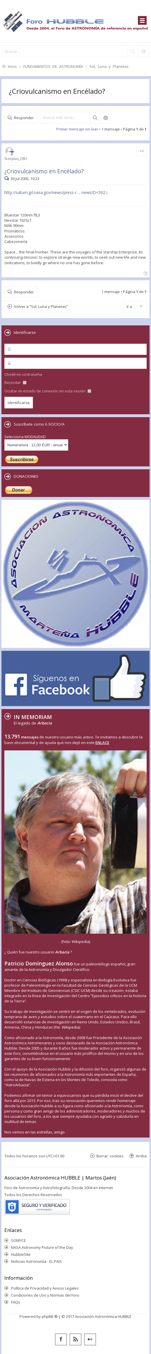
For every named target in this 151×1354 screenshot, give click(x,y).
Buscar (95, 117)
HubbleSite (21, 1254)
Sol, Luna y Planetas (109, 66)
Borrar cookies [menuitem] (110, 1156)
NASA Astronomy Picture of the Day (42, 1247)
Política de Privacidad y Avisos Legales (45, 1288)
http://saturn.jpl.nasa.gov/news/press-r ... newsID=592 (54, 192)
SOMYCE (18, 1240)
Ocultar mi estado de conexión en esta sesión (47, 391)
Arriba (141, 1156)
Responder (24, 117)
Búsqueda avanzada (105, 117)
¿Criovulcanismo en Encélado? (57, 91)
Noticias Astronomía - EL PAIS (36, 1261)
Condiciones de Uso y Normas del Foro (45, 1295)
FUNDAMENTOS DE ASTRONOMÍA (53, 66)
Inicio (12, 66)
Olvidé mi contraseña (23, 374)
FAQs (15, 1302)
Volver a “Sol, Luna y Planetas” (41, 306)
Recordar (15, 382)
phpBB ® (50, 1316)
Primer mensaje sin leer (77, 129)
